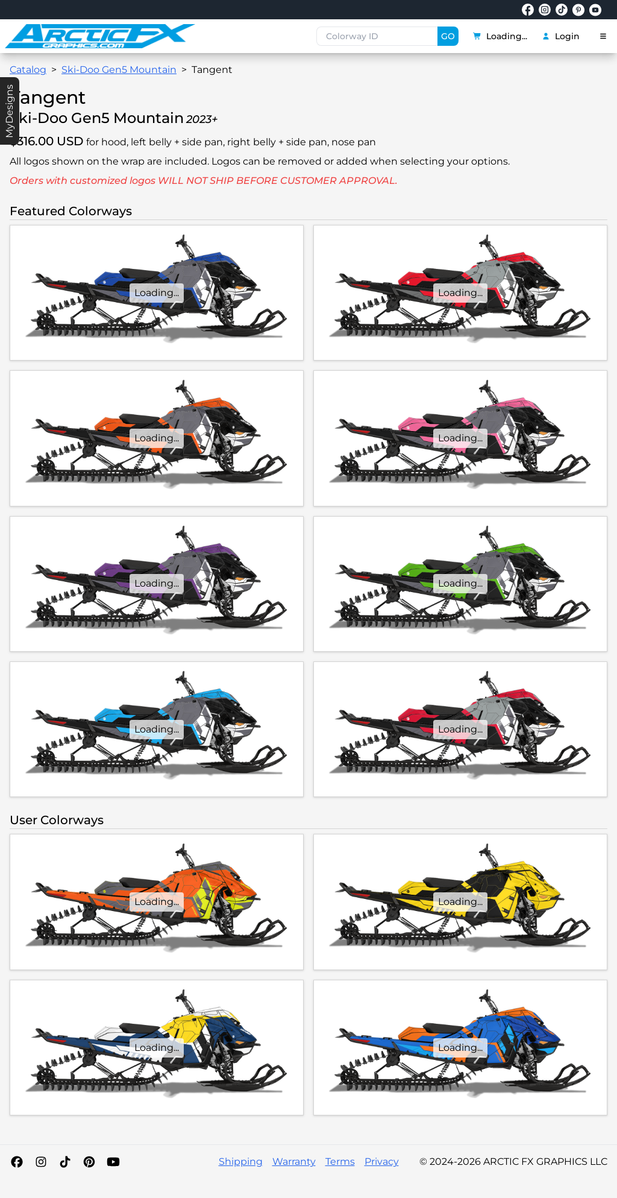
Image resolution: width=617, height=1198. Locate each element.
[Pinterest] (89, 1162)
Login (561, 36)
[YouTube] (113, 1162)
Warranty (294, 1161)
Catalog (28, 69)
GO (448, 36)
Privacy (382, 1161)
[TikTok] (65, 1162)
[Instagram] (41, 1162)
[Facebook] (17, 1162)
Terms (340, 1161)
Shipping (241, 1161)
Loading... (500, 36)
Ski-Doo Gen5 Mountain (119, 69)
